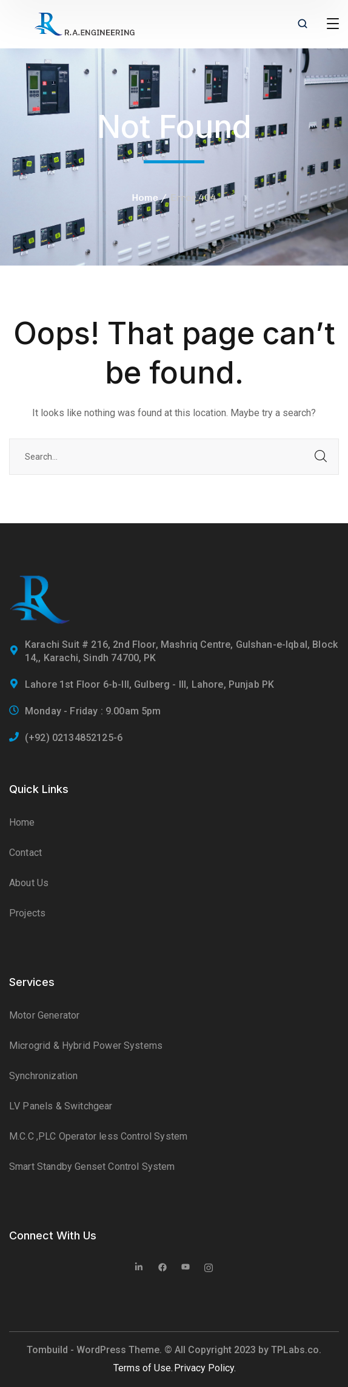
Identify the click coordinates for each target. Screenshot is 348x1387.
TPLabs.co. (296, 1350)
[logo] (84, 23)
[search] (302, 25)
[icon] (139, 1268)
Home (145, 197)
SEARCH (321, 457)
